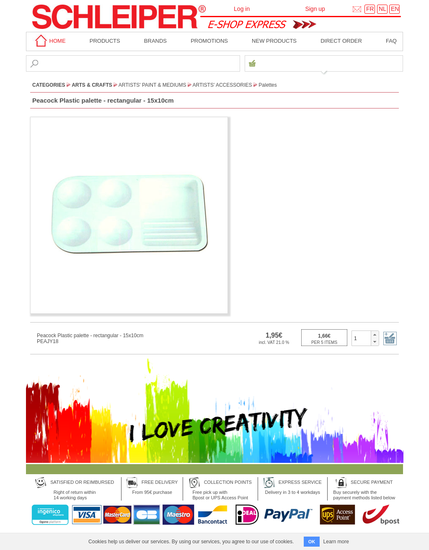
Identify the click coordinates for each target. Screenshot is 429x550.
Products (105, 41)
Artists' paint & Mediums (152, 85)
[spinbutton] (361, 338)
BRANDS (155, 41)
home (49, 41)
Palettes (267, 85)
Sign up (315, 8)
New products (274, 41)
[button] (375, 334)
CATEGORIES (48, 85)
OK (311, 541)
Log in (242, 8)
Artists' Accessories (222, 85)
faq (391, 41)
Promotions (209, 41)
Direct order (341, 41)
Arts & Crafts (92, 85)
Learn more (336, 542)
